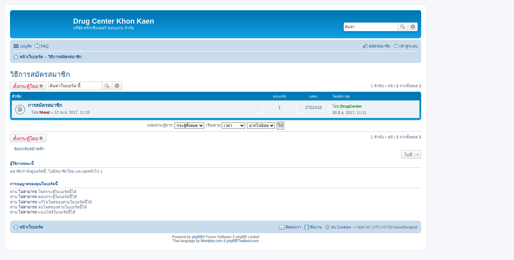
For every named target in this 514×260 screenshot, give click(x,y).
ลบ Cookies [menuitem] (341, 227)
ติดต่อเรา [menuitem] (293, 227)
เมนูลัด (26, 46)
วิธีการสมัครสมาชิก (40, 74)
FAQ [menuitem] (45, 46)
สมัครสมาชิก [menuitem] (379, 46)
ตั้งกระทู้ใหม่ (25, 86)
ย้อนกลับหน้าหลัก (29, 149)
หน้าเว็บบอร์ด (31, 227)
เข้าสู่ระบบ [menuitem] (408, 46)
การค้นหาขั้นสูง (413, 27)
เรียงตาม (225, 125)
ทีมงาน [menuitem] (316, 227)
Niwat (44, 112)
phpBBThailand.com (243, 241)
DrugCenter (351, 106)
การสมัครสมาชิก (45, 105)
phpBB (197, 237)
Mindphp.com (211, 241)
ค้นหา (402, 27)
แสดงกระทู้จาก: (175, 125)
